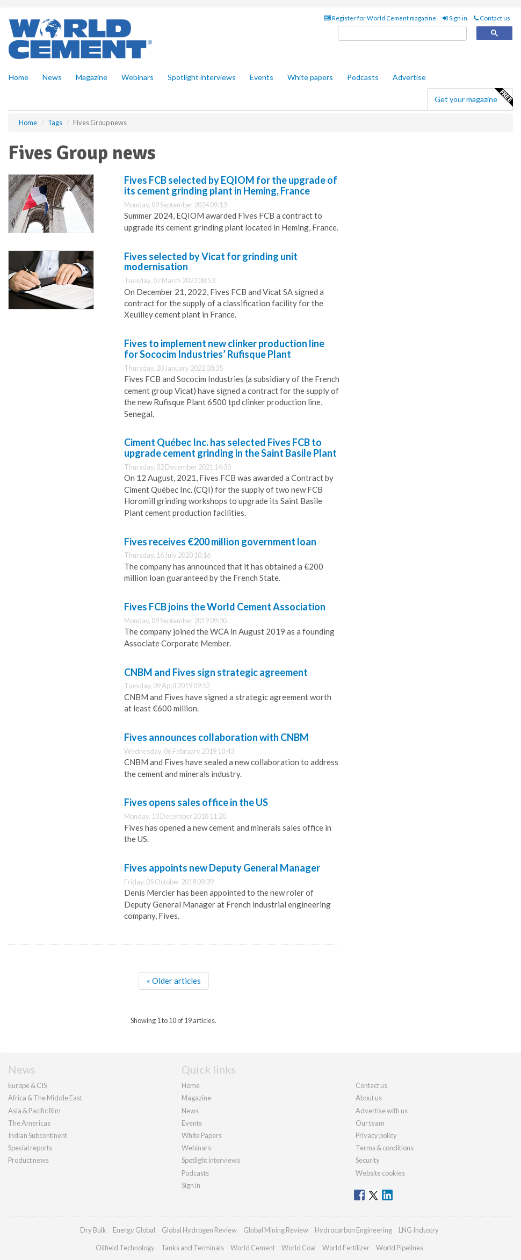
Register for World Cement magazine (380, 18)
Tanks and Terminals (192, 1247)
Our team (370, 1123)
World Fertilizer (346, 1247)
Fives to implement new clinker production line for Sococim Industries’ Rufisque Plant (224, 348)
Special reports (30, 1147)
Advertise (409, 77)
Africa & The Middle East (45, 1097)
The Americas (29, 1123)
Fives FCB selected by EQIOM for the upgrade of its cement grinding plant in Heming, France (230, 185)
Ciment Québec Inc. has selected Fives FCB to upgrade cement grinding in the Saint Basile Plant (230, 447)
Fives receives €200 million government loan (220, 542)
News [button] (52, 77)
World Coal (298, 1247)
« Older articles (174, 980)
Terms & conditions (385, 1147)
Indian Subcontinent (37, 1135)
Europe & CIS (27, 1085)
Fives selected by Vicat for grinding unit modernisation (211, 261)
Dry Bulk (93, 1230)
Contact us (492, 18)
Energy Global (134, 1230)
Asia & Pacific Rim (34, 1110)
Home (18, 77)
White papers (310, 77)
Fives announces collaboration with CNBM (216, 737)
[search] (402, 33)
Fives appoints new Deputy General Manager (222, 868)
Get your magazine (473, 98)
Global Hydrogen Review (199, 1230)
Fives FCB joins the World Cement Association (224, 607)
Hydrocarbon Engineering (353, 1230)
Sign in (455, 18)
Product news (28, 1160)
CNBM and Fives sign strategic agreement (216, 672)
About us (369, 1097)
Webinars (137, 77)
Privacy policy (376, 1135)
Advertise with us (382, 1110)
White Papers (202, 1135)
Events (261, 77)
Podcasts (363, 77)
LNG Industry (419, 1230)
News (190, 1110)
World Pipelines (399, 1247)
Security (368, 1160)
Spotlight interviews (202, 77)
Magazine (91, 77)
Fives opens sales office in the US (196, 802)
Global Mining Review (275, 1230)
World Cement (252, 1247)
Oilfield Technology (125, 1247)
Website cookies (380, 1173)
